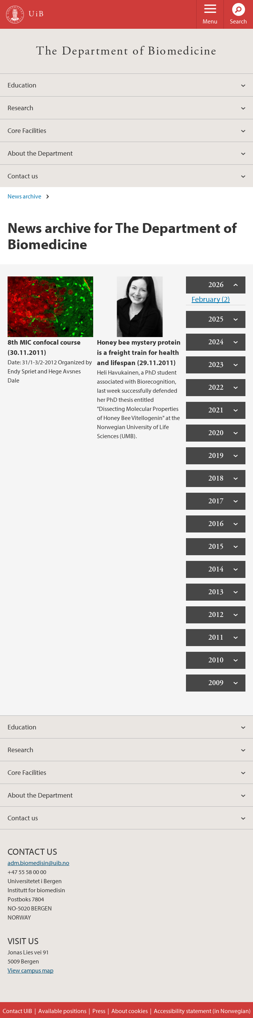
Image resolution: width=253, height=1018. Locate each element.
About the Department (40, 153)
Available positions (62, 1011)
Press (98, 1011)
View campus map (30, 970)
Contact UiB (17, 1011)
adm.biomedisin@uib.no (38, 863)
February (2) (211, 299)
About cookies (129, 1011)
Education (22, 85)
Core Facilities (27, 130)
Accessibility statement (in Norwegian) (202, 1011)
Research (20, 107)
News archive (24, 196)
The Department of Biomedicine (126, 51)
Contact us (23, 176)
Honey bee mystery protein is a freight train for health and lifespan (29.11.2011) (139, 352)
